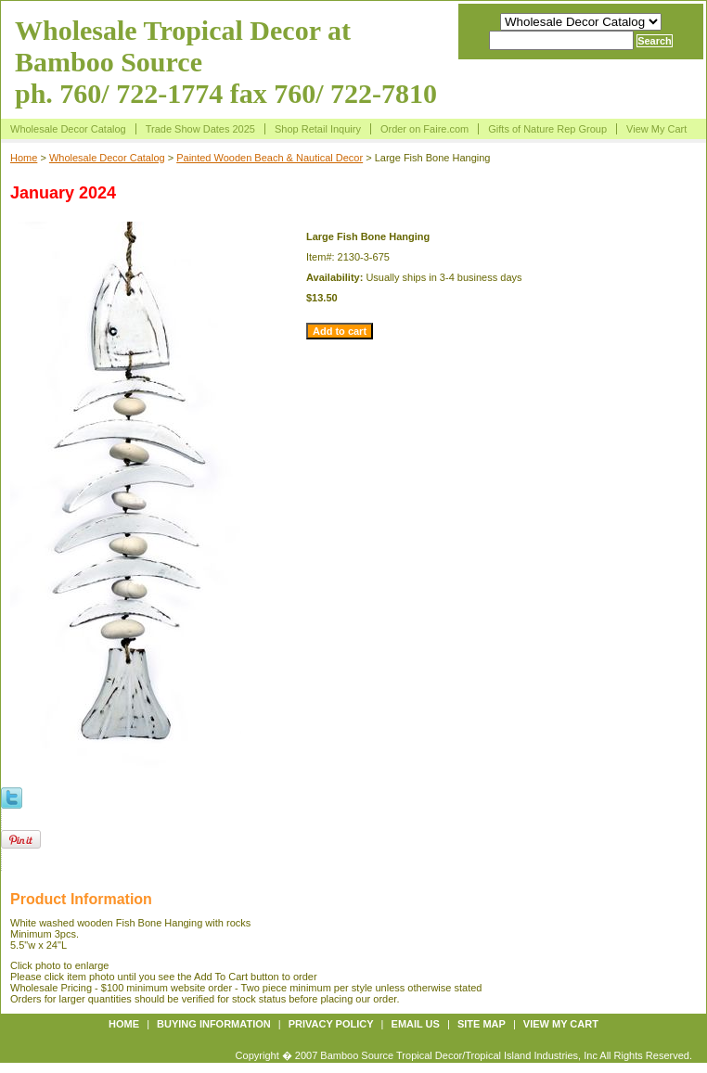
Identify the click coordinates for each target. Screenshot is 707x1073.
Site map (481, 1023)
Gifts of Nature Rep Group (547, 128)
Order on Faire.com (424, 128)
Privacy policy (331, 1023)
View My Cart (656, 128)
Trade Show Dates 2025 (200, 128)
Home (23, 157)
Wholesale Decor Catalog (68, 128)
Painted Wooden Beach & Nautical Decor (269, 157)
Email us (416, 1023)
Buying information (214, 1023)
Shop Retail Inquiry (318, 128)
